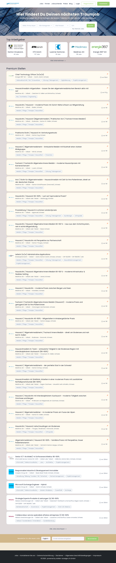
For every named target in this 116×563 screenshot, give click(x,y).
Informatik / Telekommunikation (27, 469)
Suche (90, 26)
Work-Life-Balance (64, 514)
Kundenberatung (49, 528)
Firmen (47, 4)
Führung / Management (51, 80)
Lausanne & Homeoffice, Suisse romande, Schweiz (66, 525)
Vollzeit (30, 77)
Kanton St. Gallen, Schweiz (40, 420)
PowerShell (58, 497)
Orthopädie (78, 218)
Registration (88, 4)
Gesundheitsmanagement (72, 263)
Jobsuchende (56, 4)
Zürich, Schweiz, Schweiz (44, 494)
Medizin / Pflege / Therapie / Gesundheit (29, 111)
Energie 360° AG (20, 77)
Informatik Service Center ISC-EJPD (26, 466)
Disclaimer (59, 555)
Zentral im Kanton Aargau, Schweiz (52, 451)
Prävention (49, 156)
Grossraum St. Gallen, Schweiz (50, 359)
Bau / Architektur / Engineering (26, 97)
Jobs (41, 4)
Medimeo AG (19, 94)
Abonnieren (92, 546)
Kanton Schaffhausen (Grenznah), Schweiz (46, 186)
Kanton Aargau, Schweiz (48, 325)
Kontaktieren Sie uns (27, 555)
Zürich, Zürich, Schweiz (41, 77)
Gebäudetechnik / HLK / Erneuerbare (28, 80)
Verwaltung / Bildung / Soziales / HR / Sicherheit (31, 483)
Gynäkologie (68, 218)
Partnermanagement (57, 483)
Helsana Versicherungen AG (24, 508)
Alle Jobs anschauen (58, 537)
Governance (35, 514)
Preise (65, 4)
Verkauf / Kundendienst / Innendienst (28, 528)
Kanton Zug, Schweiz (39, 136)
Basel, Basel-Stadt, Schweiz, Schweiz (47, 480)
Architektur (49, 469)
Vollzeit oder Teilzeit (32, 201)
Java (41, 469)
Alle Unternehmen (58, 61)
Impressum (97, 555)
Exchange (68, 497)
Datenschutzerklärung (45, 555)
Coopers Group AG (21, 480)
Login (78, 4)
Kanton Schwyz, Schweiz (40, 373)
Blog (70, 4)
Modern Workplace (46, 497)
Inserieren (103, 4)
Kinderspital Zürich (21, 260)
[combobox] (45, 25)
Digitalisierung (65, 80)
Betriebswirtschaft (22, 514)
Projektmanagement (80, 80)
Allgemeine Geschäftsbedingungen (78, 555)
